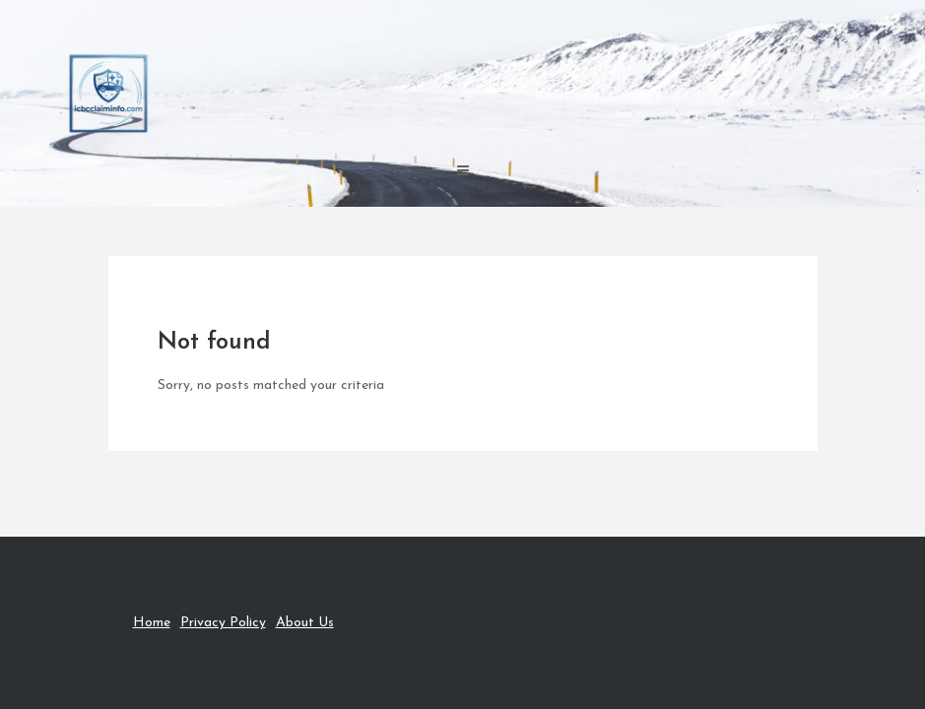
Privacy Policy (223, 622)
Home (151, 622)
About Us (305, 622)
